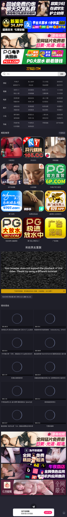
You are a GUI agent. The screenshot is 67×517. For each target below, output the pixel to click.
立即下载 (48, 512)
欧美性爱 (60, 98)
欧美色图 (45, 106)
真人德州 (31, 82)
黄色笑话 (45, 118)
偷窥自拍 (16, 106)
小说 (4, 116)
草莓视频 (45, 123)
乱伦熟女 (45, 102)
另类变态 (60, 102)
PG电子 (16, 82)
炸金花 (31, 85)
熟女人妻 (16, 93)
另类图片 (60, 110)
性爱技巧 (60, 118)
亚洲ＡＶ (16, 90)
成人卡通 (45, 98)
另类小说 (31, 118)
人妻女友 (45, 115)
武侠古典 (60, 115)
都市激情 (16, 115)
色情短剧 (31, 126)
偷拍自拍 (31, 98)
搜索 (61, 74)
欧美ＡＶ (45, 90)
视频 (4, 91)
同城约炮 (16, 123)
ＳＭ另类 (60, 93)
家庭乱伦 (31, 115)
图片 (4, 108)
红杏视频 (16, 126)
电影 (4, 99)
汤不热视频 (59, 123)
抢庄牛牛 (60, 85)
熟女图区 (45, 110)
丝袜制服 (31, 93)
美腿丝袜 (16, 110)
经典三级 (31, 102)
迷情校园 (16, 118)
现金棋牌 (45, 85)
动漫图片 (60, 106)
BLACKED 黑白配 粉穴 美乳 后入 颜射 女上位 (16, 297)
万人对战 (45, 82)
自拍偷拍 (31, 90)
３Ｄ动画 (60, 90)
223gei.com (33, 69)
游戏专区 (60, 82)
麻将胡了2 (16, 85)
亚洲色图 (31, 106)
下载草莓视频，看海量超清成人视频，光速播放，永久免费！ (39, 291)
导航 (4, 124)
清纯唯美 (31, 110)
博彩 (4, 83)
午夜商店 (31, 123)
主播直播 (45, 93)
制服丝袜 (16, 102)
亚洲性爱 (16, 98)
